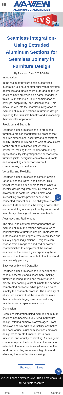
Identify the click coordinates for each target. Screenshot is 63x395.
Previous (25, 367)
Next (40, 367)
